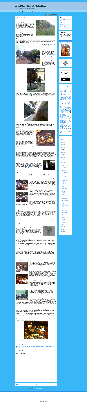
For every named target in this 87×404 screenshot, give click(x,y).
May (63, 217)
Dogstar (70, 99)
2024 (62, 142)
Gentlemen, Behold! (64, 208)
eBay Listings (62, 26)
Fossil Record (51, 11)
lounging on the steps (21, 167)
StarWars (67, 121)
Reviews (37, 11)
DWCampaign (68, 97)
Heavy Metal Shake (64, 192)
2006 (62, 231)
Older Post (53, 384)
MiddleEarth (62, 111)
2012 (62, 162)
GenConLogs (49, 346)
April (63, 219)
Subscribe (65, 79)
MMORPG (67, 108)
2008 (62, 228)
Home (17, 11)
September (64, 172)
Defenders (69, 98)
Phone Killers (64, 198)
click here (27, 341)
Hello (15, 393)
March (63, 221)
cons (23, 346)
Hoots (62, 106)
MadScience (62, 109)
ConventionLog (33, 346)
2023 (62, 144)
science (67, 129)
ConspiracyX (62, 93)
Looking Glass (52, 44)
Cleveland (63, 91)
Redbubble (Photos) (63, 28)
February (64, 222)
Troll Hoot (41, 40)
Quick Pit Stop (64, 212)
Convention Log (27, 346)
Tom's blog (44, 340)
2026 (62, 139)
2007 (62, 229)
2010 (62, 165)
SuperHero (63, 124)
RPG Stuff (43, 11)
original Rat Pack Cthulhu (38, 294)
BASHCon (62, 89)
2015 (62, 157)
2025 (62, 140)
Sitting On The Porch (64, 196)
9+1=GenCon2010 (65, 180)
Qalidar (17, 175)
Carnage (65, 90)
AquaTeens (20, 346)
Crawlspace (66, 96)
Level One (64, 201)
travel (16, 347)
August (63, 173)
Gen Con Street (65, 200)
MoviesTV (65, 113)
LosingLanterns (67, 107)
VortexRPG (62, 126)
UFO (69, 125)
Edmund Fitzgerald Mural (65, 179)
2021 (62, 147)
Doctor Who (64, 99)
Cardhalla (63, 194)
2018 (62, 152)
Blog (22, 11)
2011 (62, 164)
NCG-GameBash (62, 114)
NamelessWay (63, 115)
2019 (62, 150)
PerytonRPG (62, 117)
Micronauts (67, 110)
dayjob (61, 128)
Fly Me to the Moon (64, 183)
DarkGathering (63, 98)
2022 (62, 145)
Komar (61, 107)
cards (54, 175)
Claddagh (29, 166)
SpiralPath (68, 120)
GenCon (45, 346)
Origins (68, 116)
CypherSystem (62, 97)
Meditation (68, 109)
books (62, 127)
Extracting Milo (64, 185)
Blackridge (69, 89)
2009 (62, 226)
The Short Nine (64, 186)
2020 (62, 149)
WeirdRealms (68, 126)
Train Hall (63, 203)
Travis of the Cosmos (51, 150)
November (64, 168)
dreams (67, 128)
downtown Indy (52, 54)
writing (69, 131)
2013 (62, 160)
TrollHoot (63, 125)
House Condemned (64, 176)
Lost (60, 108)
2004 (62, 233)
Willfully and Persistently (30, 5)
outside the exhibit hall (47, 195)
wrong (63, 133)
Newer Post (18, 384)
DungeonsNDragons (40, 346)
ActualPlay (66, 86)
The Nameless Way (29, 11)
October (63, 170)
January (63, 224)
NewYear (61, 116)
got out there (18, 131)
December (64, 167)
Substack (61, 22)
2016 (62, 155)
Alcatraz (27, 93)
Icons (68, 106)
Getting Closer (64, 210)
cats (68, 127)
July (63, 214)
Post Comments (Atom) (38, 388)
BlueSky (61, 24)
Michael (53, 346)
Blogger (45, 401)
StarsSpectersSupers (63, 122)
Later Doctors (64, 188)
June (63, 216)
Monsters (69, 111)
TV (70, 124)
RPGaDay (62, 120)
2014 (62, 159)
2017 (62, 154)
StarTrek (61, 121)
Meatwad (44, 150)
